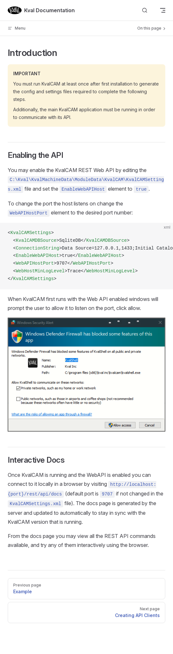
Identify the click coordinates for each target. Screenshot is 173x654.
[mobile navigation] (162, 10)
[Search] (144, 10)
